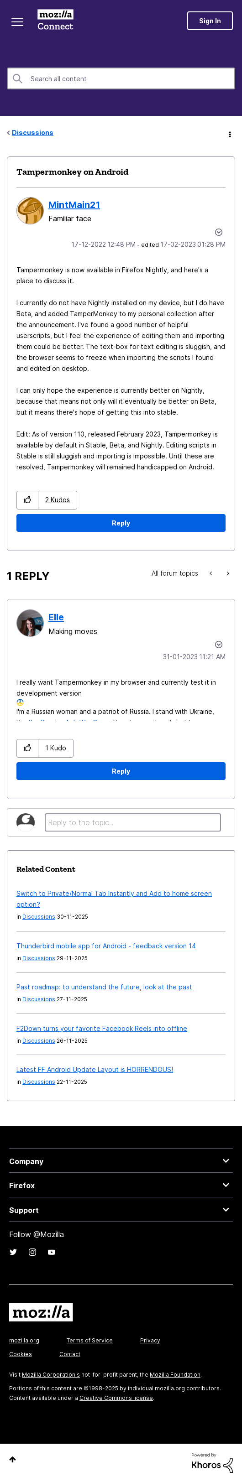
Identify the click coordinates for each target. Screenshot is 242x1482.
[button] (27, 500)
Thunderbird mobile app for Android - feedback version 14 (106, 946)
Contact (69, 1354)
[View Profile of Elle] (56, 617)
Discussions (32, 132)
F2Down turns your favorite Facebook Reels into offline (101, 1028)
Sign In (210, 21)
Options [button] (229, 133)
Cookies (20, 1354)
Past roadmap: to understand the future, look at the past (104, 987)
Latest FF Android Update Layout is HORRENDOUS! (94, 1069)
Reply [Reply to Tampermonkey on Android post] (121, 523)
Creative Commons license (116, 1397)
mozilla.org (24, 1340)
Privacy (150, 1340)
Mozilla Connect (55, 20)
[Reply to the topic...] (133, 822)
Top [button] (12, 1459)
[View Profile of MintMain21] (74, 204)
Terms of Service (90, 1340)
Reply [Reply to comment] (121, 771)
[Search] (121, 78)
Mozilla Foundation (175, 1374)
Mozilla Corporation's (51, 1374)
